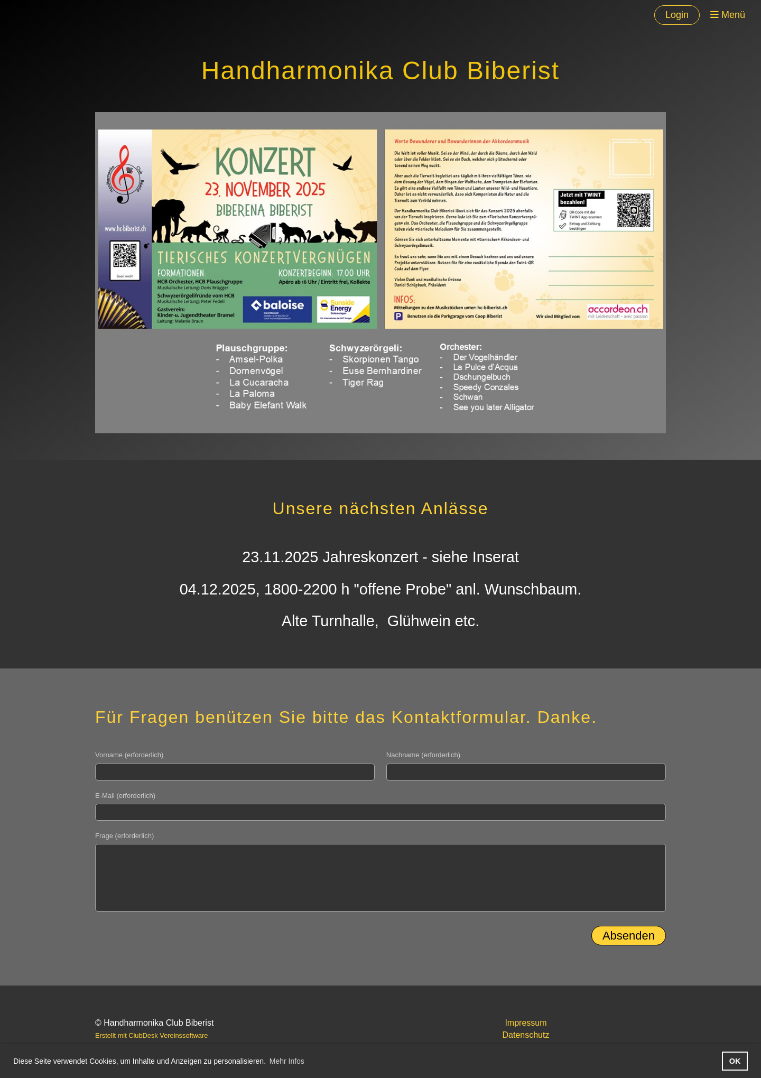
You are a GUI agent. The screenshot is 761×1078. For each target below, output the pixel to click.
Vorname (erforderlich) (129, 755)
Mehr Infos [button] (287, 1061)
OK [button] (735, 1061)
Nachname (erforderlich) (423, 755)
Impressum (525, 1022)
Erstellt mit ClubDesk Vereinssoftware (151, 1035)
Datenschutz (526, 1034)
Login (677, 15)
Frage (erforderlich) (124, 836)
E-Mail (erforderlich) (125, 796)
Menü (727, 15)
